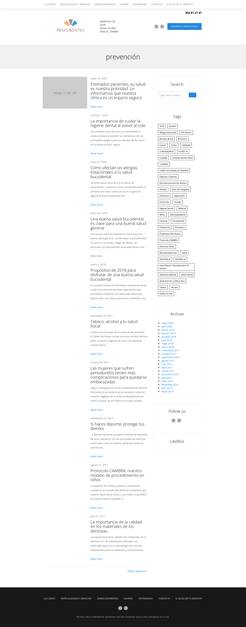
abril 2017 (166, 390)
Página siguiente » (137, 571)
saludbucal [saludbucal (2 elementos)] (181, 273)
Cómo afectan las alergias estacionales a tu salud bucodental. (114, 172)
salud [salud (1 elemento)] (185, 266)
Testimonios (140, 4)
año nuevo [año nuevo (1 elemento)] (187, 133)
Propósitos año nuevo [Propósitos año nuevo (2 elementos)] (170, 246)
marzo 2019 (167, 352)
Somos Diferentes (104, 4)
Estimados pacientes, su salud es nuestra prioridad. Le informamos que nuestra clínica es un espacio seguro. (118, 90)
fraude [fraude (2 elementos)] (178, 213)
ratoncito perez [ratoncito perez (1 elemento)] (167, 260)
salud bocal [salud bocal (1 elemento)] (165, 273)
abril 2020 (166, 349)
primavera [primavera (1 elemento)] (181, 240)
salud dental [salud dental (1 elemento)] (166, 296)
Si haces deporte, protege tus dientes (118, 426)
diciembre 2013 (170, 407)
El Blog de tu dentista (180, 4)
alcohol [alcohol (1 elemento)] (173, 126)
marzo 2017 (167, 393)
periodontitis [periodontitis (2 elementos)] (179, 233)
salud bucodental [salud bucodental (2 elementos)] (168, 289)
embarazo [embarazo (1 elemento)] (164, 206)
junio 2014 (167, 404)
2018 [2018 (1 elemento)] (162, 126)
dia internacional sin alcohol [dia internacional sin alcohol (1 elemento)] (173, 193)
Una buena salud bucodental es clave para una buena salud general (118, 223)
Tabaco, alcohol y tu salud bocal (114, 324)
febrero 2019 (168, 356)
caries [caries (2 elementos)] (175, 146)
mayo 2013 (167, 414)
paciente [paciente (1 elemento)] (164, 233)
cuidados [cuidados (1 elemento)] (164, 173)
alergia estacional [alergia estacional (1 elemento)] (168, 133)
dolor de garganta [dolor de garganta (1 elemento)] (181, 199)
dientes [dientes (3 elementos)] (163, 199)
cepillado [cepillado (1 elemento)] (187, 146)
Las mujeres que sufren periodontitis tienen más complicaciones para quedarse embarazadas (119, 374)
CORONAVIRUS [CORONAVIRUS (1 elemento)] (167, 153)
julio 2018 (166, 363)
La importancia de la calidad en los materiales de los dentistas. (116, 526)
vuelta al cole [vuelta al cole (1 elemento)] (166, 316)
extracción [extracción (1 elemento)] (165, 213)
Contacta (156, 4)
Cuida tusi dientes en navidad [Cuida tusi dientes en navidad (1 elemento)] (174, 179)
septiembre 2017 (170, 380)
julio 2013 (166, 411)
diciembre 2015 (170, 397)
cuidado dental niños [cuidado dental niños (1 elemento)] (170, 166)
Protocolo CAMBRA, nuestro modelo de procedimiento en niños (117, 475)
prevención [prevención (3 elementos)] (165, 240)
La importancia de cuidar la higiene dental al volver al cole (118, 123)
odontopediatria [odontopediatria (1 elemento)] (179, 226)
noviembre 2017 (170, 373)
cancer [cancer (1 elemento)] (163, 146)
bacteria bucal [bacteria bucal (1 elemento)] (166, 139)
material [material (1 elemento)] (183, 220)
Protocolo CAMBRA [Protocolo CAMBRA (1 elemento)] (169, 253)
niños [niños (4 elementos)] (162, 226)
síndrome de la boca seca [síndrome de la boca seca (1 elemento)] (172, 303)
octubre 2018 (168, 359)
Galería (124, 4)
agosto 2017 (168, 383)
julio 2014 (166, 400)
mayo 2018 (167, 366)
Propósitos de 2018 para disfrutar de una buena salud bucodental (117, 274)
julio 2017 (166, 387)
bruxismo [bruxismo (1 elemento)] (183, 139)
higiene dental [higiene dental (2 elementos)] (167, 220)
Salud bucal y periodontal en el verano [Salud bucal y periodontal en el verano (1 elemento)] (174, 282)
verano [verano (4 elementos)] (175, 309)
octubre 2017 (168, 376)
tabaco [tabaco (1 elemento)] (163, 309)
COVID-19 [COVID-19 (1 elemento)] (184, 153)
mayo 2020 (167, 346)
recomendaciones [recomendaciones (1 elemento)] (168, 266)
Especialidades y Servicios (75, 4)
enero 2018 (167, 370)
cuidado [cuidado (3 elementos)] (164, 159)
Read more (97, 106)
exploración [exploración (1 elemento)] (180, 206)
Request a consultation (184, 26)
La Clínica (50, 4)
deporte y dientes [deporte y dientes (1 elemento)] (168, 186)
